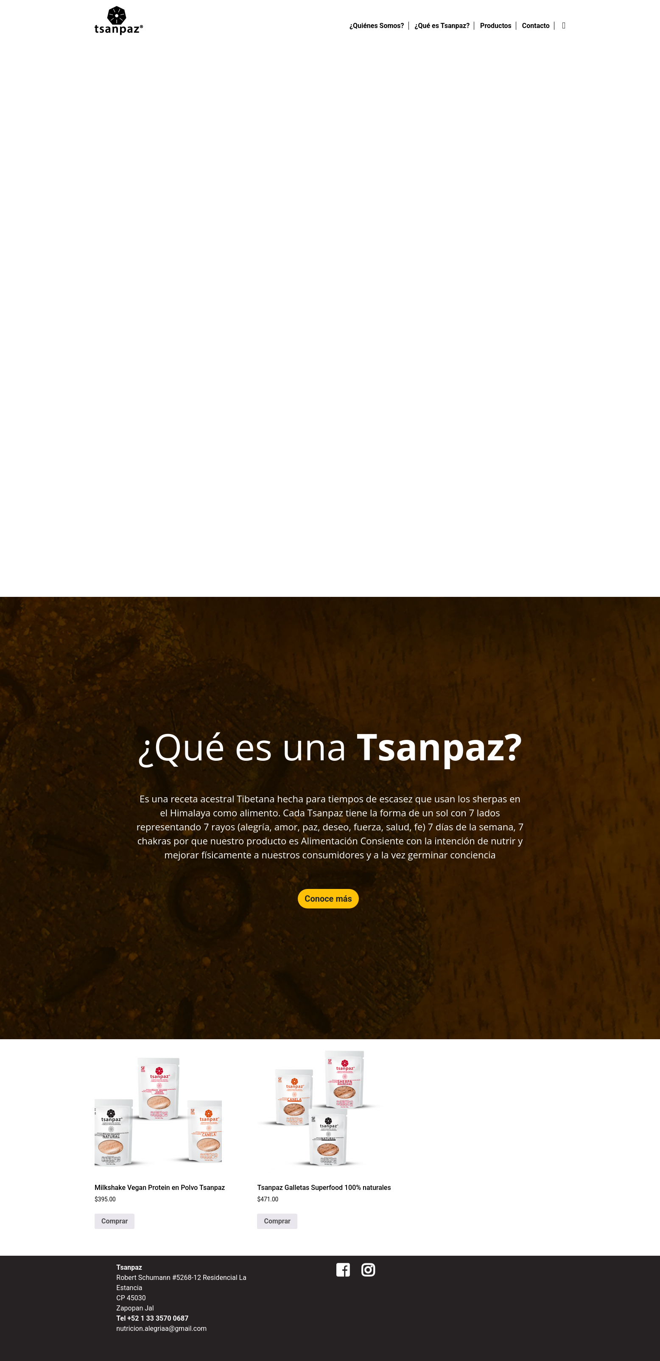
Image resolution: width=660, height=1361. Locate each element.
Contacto (536, 26)
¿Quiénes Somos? (377, 26)
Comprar (114, 1221)
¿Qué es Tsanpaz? (442, 26)
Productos (496, 26)
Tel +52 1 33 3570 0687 (152, 1318)
